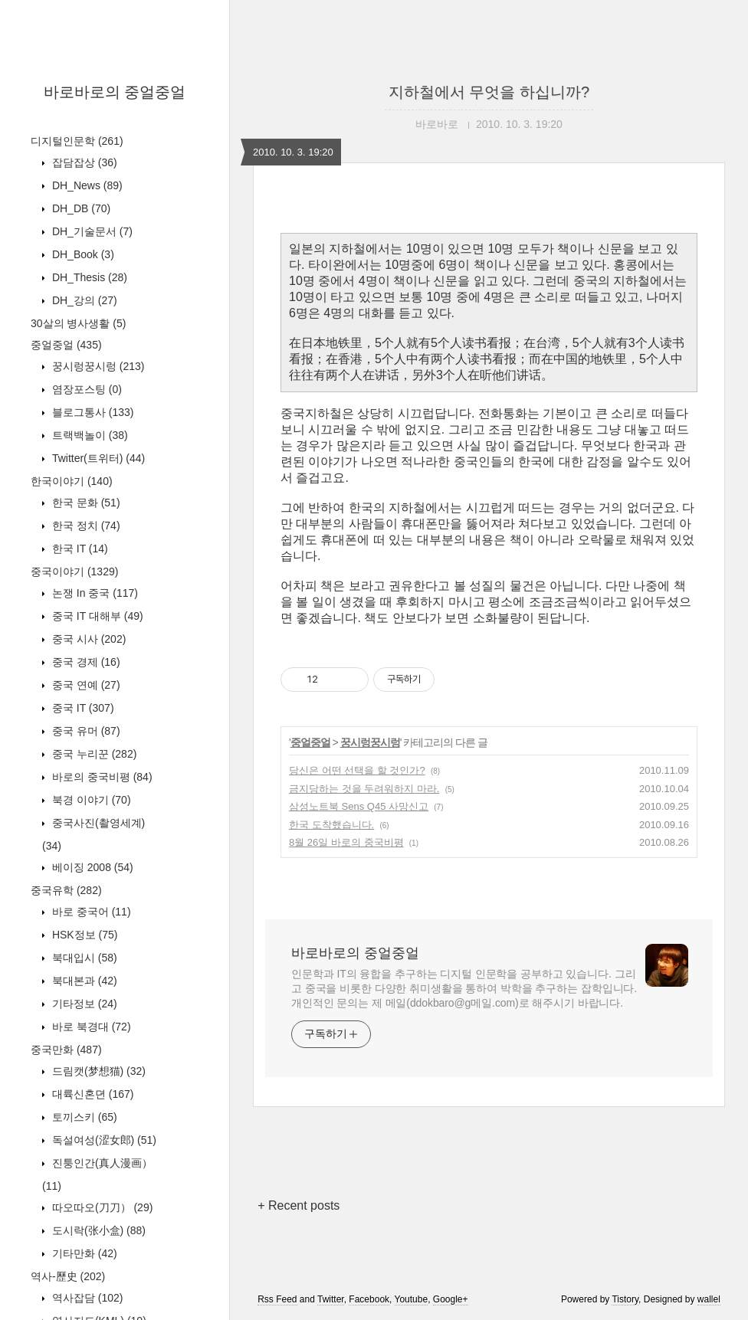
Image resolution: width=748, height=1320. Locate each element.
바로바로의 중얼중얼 (115, 92)
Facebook (369, 1299)
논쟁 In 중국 (93, 593)
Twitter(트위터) (97, 458)
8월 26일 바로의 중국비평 (346, 842)
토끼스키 (83, 1117)
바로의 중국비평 (101, 777)
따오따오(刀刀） (101, 1207)
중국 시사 (87, 639)
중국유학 (66, 890)
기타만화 (83, 1253)
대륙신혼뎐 (91, 1094)
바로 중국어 (90, 912)
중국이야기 (74, 571)
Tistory (625, 1299)
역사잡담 (86, 1298)
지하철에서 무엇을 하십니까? (489, 92)
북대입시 (83, 958)
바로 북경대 (90, 1026)
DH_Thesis (88, 277)
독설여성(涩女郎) (102, 1140)
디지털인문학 (77, 141)
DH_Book (81, 254)
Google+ (450, 1299)
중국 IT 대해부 (96, 616)
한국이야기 (72, 481)
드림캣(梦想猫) (97, 1071)
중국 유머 (84, 731)
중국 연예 (84, 685)
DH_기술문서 (91, 231)
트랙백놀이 (88, 435)
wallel (708, 1299)
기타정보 (83, 1003)
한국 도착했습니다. (331, 824)
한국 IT (78, 548)
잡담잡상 (83, 162)
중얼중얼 (66, 345)
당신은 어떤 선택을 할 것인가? (357, 770)
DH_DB (79, 208)
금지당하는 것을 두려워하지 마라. (364, 788)
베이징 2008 (91, 867)
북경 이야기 (90, 800)
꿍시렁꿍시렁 (96, 366)
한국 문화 (84, 502)
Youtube (411, 1299)
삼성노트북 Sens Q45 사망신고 (358, 806)
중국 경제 (84, 662)
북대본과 (83, 980)
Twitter (330, 1299)
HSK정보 (83, 935)
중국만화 (66, 1049)
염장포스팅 (85, 389)
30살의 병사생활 (78, 323)
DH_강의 (83, 300)
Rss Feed (277, 1299)
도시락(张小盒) (97, 1230)
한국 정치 (84, 525)
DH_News (86, 185)
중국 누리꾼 (92, 754)
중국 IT (81, 708)
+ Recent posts (299, 1205)
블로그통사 (91, 412)
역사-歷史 (68, 1276)
